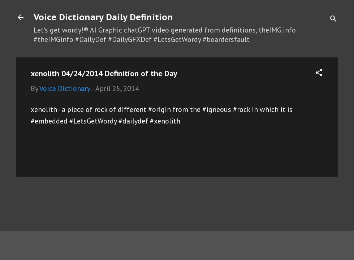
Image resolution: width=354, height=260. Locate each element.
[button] (319, 73)
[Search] (333, 20)
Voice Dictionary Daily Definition (103, 17)
